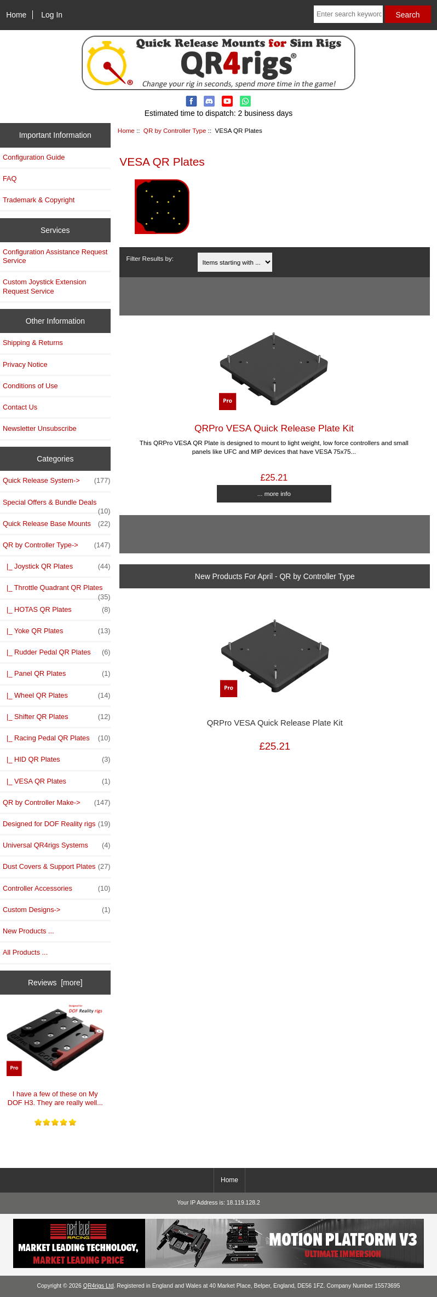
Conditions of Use (30, 386)
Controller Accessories (57, 888)
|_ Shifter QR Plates (57, 716)
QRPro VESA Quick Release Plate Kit (274, 428)
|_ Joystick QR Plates (57, 566)
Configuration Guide (34, 157)
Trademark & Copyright (38, 200)
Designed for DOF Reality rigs (57, 824)
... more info (274, 493)
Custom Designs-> (57, 909)
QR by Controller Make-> (57, 802)
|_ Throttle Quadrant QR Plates (57, 590)
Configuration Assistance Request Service (55, 256)
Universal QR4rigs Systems (57, 845)
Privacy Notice (25, 364)
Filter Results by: (150, 258)
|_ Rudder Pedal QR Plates (57, 652)
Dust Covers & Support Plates (57, 866)
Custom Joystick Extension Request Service (44, 286)
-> (57, 545)
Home (16, 14)
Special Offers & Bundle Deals (57, 505)
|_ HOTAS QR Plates (57, 609)
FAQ (10, 178)
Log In (51, 14)
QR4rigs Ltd (98, 1286)
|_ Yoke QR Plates (57, 631)
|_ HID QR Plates (57, 759)
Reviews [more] (55, 982)
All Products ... (25, 952)
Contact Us (20, 407)
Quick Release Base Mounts (57, 523)
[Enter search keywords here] (348, 14)
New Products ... (28, 931)
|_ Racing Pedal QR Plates (57, 738)
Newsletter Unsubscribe (40, 428)
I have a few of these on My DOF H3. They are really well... (55, 1055)
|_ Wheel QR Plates (57, 695)
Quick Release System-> (57, 480)
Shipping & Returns (33, 342)
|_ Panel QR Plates (57, 673)
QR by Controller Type (174, 130)
